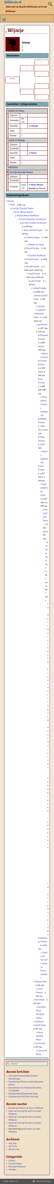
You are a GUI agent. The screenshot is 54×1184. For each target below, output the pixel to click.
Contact (11, 1160)
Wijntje (21, 140)
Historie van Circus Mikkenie (30, 1108)
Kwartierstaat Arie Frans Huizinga (23, 1096)
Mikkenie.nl (13, 1181)
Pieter (21, 111)
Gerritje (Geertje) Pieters (21, 172)
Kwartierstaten (15, 1163)
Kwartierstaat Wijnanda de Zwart (23, 1093)
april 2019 (12, 1146)
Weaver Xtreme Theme (43, 1181)
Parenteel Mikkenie (16, 1166)
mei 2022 (12, 1143)
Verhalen (12, 1169)
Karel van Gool (14, 1111)
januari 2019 (13, 1149)
